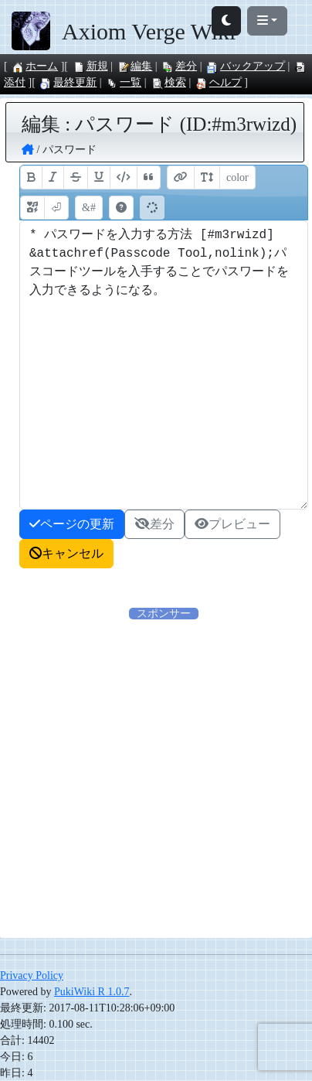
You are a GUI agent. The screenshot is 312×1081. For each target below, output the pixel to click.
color (237, 177)
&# (89, 207)
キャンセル (66, 553)
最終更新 (68, 82)
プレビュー (232, 523)
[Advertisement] (156, 778)
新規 (90, 66)
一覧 (123, 82)
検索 (168, 82)
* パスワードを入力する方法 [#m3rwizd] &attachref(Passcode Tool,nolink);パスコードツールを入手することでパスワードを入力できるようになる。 (163, 365)
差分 (179, 66)
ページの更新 (71, 523)
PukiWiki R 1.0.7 (91, 991)
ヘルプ (218, 82)
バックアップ (245, 66)
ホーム (35, 66)
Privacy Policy (31, 975)
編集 (134, 66)
